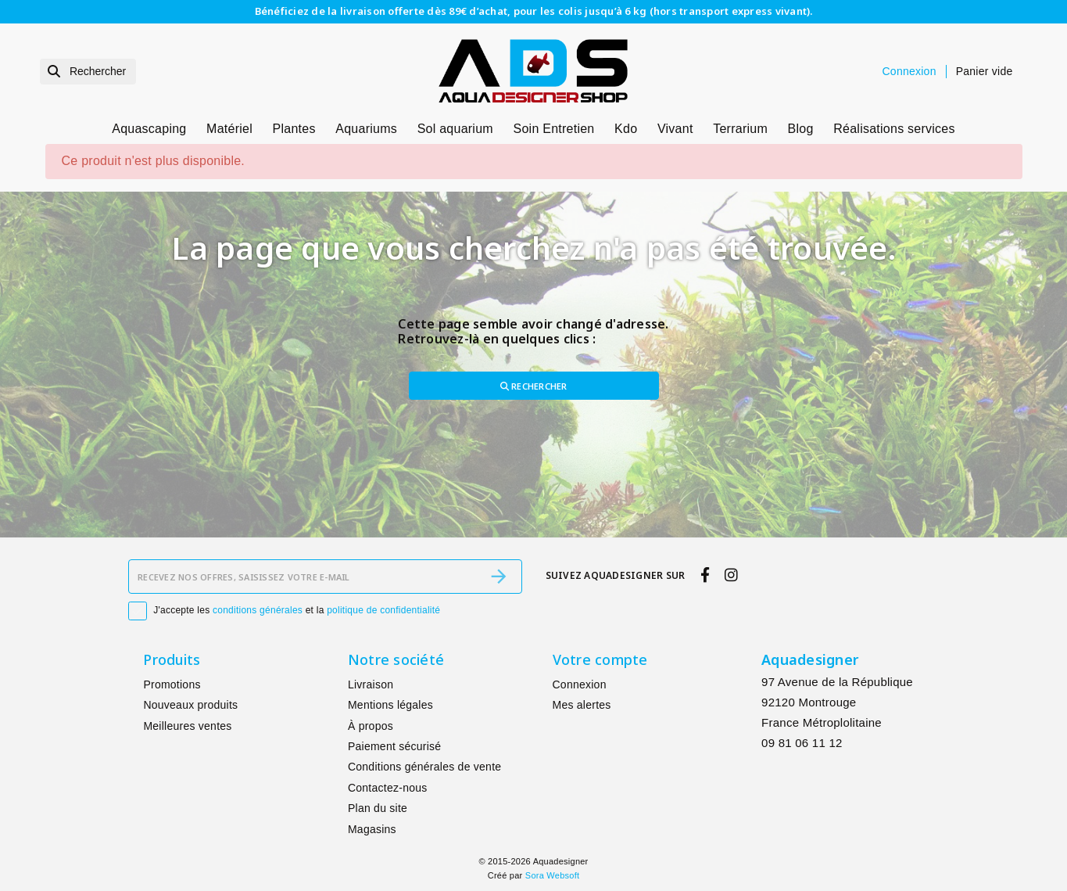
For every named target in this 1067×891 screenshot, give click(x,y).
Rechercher (534, 386)
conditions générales (258, 610)
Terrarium (740, 128)
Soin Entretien (554, 128)
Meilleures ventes (187, 726)
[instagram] (732, 575)
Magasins (372, 829)
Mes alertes (582, 705)
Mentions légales (390, 705)
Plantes (294, 128)
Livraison (370, 684)
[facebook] (705, 575)
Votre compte (600, 659)
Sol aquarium (455, 128)
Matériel (229, 128)
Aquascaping (149, 128)
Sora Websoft (552, 875)
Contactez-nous (388, 787)
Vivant (675, 128)
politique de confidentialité (383, 610)
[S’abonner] (498, 576)
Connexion (580, 684)
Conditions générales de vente (424, 766)
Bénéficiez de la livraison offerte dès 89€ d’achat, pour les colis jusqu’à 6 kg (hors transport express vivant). (534, 11)
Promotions (171, 684)
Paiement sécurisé (394, 746)
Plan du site (377, 808)
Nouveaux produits (190, 705)
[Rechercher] (88, 71)
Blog (801, 128)
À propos (370, 726)
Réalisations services (894, 128)
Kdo (625, 128)
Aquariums (366, 128)
